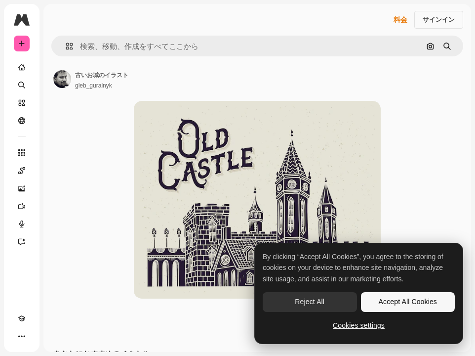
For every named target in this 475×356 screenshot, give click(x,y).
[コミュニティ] (22, 121)
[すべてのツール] (22, 153)
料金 (400, 20)
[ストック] (22, 103)
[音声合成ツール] (22, 224)
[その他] (22, 336)
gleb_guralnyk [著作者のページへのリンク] (93, 85)
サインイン (439, 19)
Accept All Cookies (408, 302)
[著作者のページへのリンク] (62, 79)
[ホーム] (22, 67)
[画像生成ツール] (22, 188)
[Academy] (22, 318)
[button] (65, 46)
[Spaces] (22, 170)
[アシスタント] (22, 242)
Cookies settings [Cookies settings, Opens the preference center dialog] (359, 325)
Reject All (309, 302)
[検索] (22, 85)
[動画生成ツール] (22, 206)
